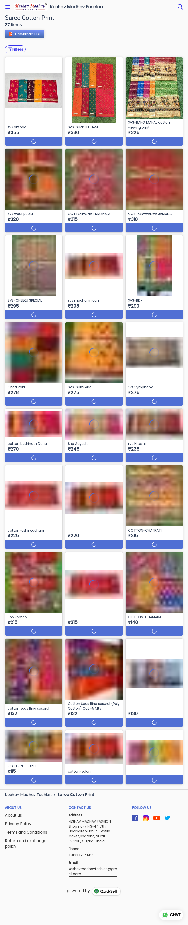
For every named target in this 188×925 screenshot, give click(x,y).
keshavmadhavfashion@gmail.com (93, 871)
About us (13, 815)
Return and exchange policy (25, 843)
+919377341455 (81, 855)
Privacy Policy (18, 824)
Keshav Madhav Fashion (76, 6)
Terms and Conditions (26, 832)
